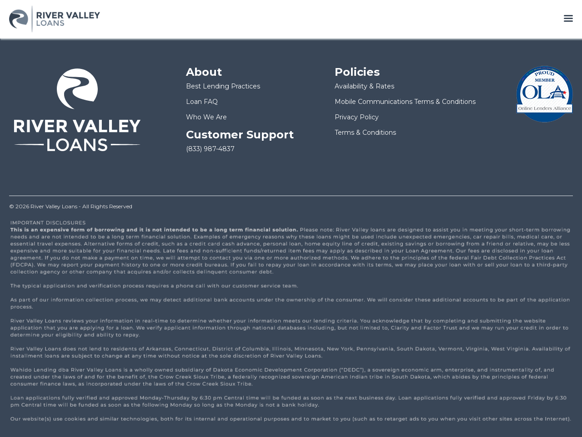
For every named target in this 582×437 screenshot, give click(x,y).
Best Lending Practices (223, 86)
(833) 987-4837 (210, 149)
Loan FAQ (202, 102)
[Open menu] (568, 19)
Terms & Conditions (365, 132)
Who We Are (206, 117)
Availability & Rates (364, 86)
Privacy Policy (357, 117)
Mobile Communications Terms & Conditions (405, 102)
